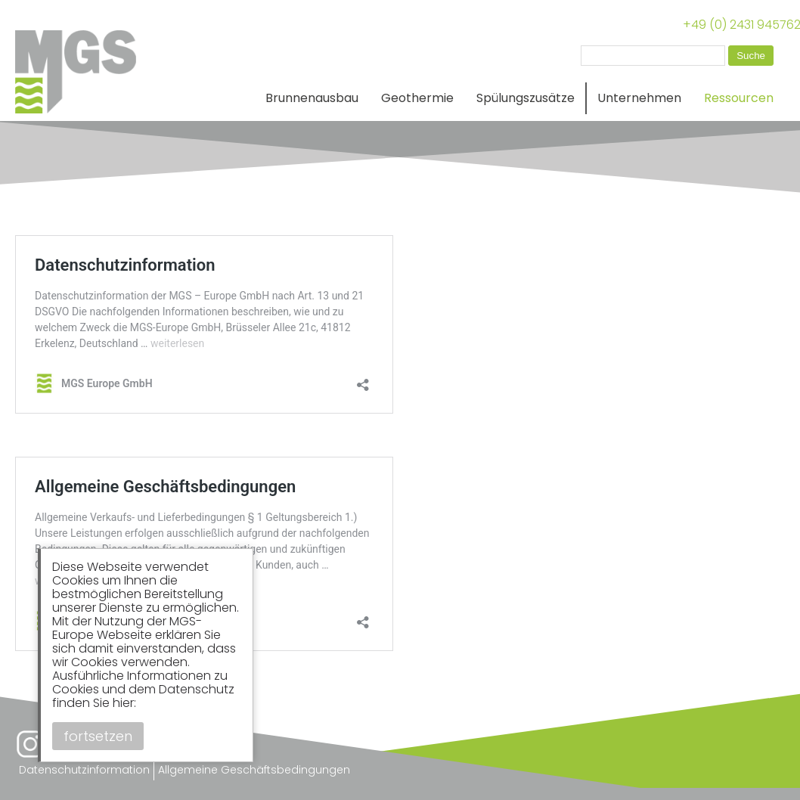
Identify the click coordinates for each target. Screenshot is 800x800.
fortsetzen (98, 736)
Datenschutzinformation (84, 769)
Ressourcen (739, 98)
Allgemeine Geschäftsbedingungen (254, 769)
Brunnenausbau (311, 98)
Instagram (30, 744)
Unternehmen (639, 98)
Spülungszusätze (525, 98)
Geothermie (417, 98)
